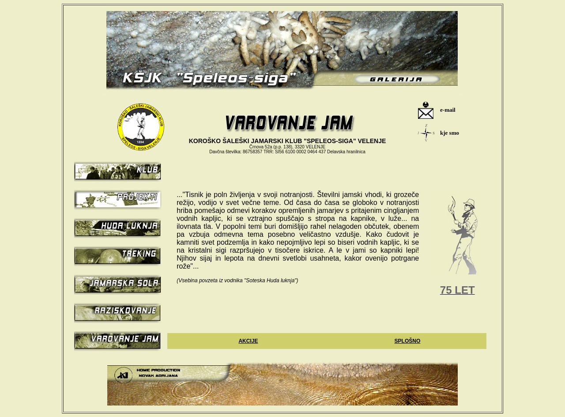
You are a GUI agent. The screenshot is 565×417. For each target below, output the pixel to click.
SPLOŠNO (408, 341)
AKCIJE (248, 341)
